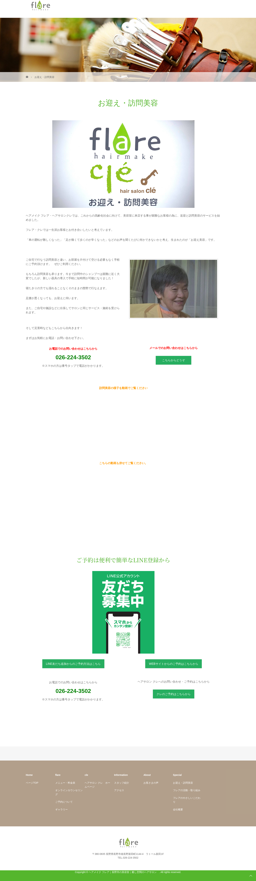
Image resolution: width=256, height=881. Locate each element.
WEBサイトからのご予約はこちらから (173, 663)
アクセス (119, 790)
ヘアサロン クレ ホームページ (97, 784)
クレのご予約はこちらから (173, 694)
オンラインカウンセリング (69, 792)
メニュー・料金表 (65, 782)
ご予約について (64, 801)
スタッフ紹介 (121, 782)
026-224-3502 (73, 357)
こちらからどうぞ (173, 360)
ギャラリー (61, 809)
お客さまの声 (150, 782)
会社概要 (178, 809)
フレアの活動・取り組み (186, 790)
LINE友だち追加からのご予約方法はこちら (73, 663)
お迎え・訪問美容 (183, 782)
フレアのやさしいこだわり (186, 799)
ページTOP (32, 782)
